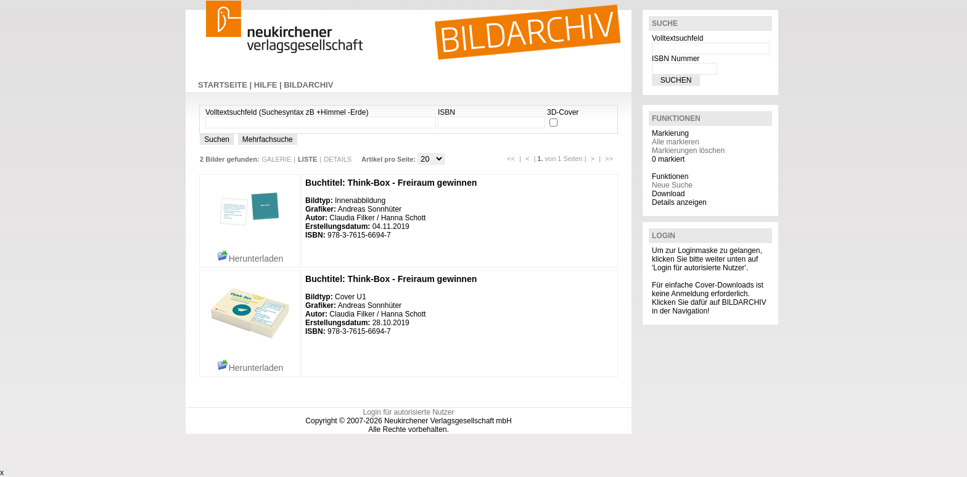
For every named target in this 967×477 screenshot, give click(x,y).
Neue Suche (672, 185)
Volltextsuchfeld (677, 38)
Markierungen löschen (688, 150)
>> (609, 158)
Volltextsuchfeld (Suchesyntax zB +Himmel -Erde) (286, 112)
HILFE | (269, 84)
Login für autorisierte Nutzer (408, 412)
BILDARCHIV (308, 84)
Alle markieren (675, 142)
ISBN (446, 112)
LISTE (307, 159)
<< (511, 158)
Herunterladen (250, 258)
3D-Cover (562, 112)
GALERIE (277, 159)
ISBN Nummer (675, 58)
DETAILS (338, 159)
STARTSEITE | (226, 84)
